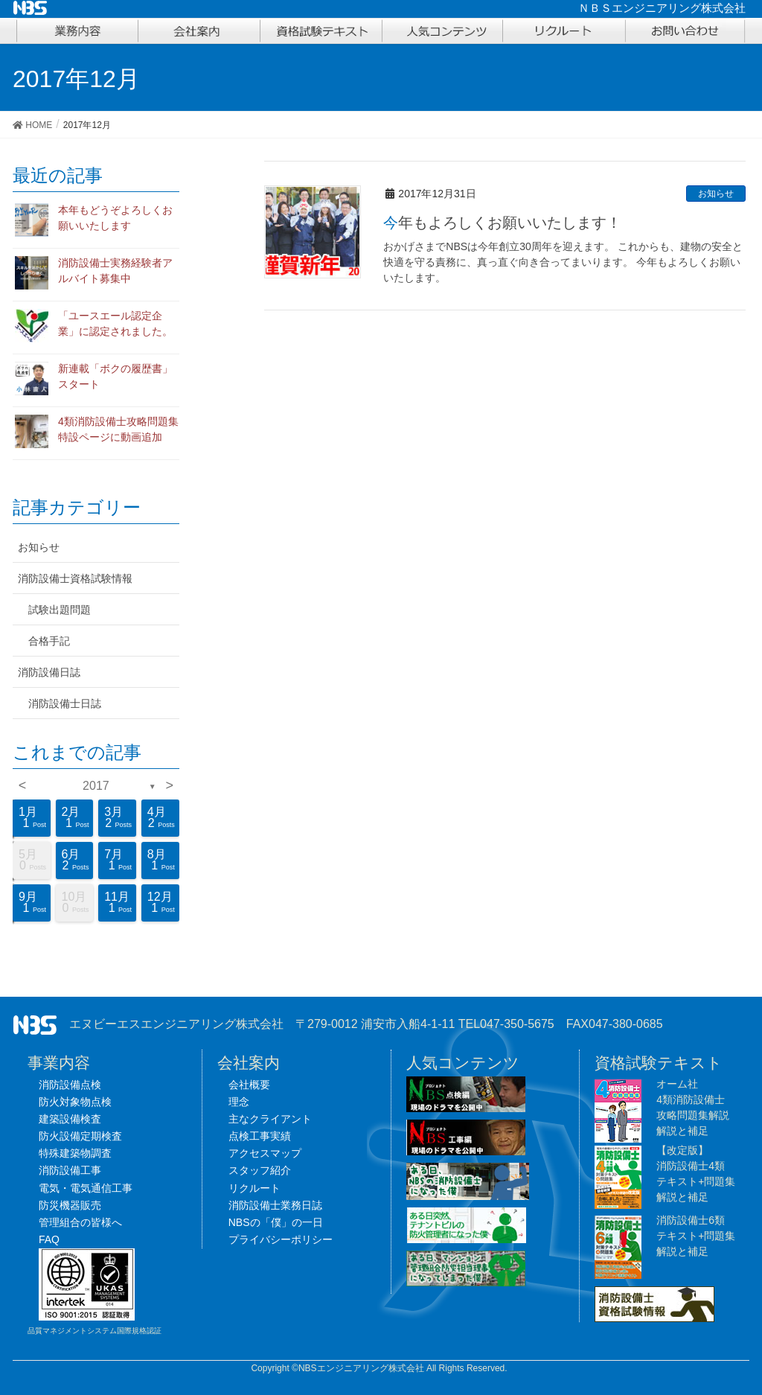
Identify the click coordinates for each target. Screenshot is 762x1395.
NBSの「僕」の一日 (275, 1222)
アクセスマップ (264, 1153)
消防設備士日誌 (64, 703)
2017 (96, 785)
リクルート (254, 1188)
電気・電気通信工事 (85, 1188)
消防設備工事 (70, 1170)
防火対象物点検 (75, 1102)
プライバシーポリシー (280, 1239)
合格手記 (49, 641)
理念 (238, 1102)
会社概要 (249, 1085)
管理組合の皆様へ (80, 1222)
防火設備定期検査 (80, 1136)
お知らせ (716, 193)
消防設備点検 (70, 1085)
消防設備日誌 (49, 672)
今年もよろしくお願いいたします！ (502, 222)
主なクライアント (270, 1119)
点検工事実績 (259, 1136)
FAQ (49, 1239)
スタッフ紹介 (259, 1170)
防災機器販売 (70, 1205)
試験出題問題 (59, 610)
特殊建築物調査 (75, 1153)
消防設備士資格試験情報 (75, 578)
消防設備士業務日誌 (275, 1205)
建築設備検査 (70, 1119)
